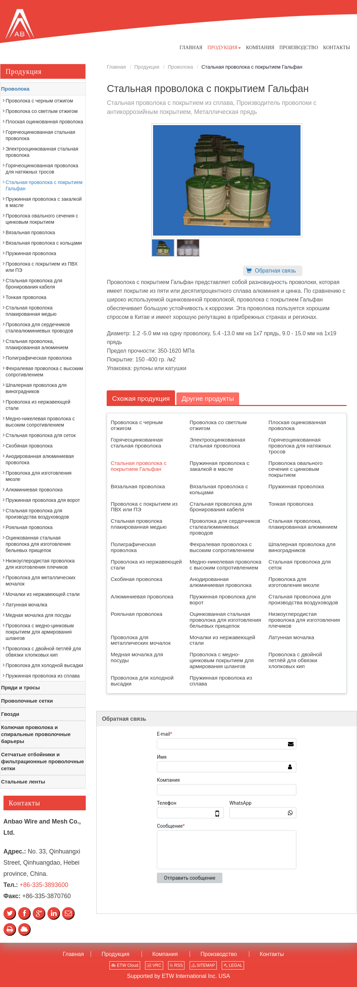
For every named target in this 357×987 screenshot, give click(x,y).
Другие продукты (208, 398)
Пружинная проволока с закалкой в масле (219, 466)
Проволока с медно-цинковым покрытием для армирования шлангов (222, 660)
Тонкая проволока (290, 504)
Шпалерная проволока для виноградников (301, 547)
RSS (176, 965)
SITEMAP (203, 965)
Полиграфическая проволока (133, 547)
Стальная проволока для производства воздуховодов (303, 599)
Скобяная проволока (136, 579)
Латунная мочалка (291, 637)
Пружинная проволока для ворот (223, 599)
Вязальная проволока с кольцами (219, 489)
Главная (116, 67)
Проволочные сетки (27, 701)
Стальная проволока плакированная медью (138, 524)
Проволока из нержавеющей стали (146, 565)
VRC (154, 965)
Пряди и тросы (20, 687)
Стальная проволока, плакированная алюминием (302, 524)
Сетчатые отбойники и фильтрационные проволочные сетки (42, 761)
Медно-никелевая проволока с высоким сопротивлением (225, 565)
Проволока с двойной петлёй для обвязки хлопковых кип (295, 660)
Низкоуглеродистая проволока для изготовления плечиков (304, 620)
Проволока (180, 67)
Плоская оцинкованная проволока (297, 425)
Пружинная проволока (296, 486)
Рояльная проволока (136, 614)
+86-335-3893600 (44, 884)
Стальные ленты (23, 782)
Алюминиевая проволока (142, 596)
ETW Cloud (124, 965)
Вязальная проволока (138, 486)
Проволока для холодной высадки (142, 681)
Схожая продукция (141, 398)
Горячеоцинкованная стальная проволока (137, 443)
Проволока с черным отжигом (136, 425)
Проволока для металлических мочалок (140, 640)
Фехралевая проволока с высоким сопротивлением (222, 547)
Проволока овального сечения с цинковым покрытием (295, 469)
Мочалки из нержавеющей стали (223, 640)
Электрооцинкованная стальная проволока (217, 443)
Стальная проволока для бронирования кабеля (221, 507)
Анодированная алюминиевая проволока (221, 582)
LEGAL (232, 965)
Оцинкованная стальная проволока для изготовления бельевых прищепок (225, 620)
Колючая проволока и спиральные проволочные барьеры (36, 734)
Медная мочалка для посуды (137, 657)
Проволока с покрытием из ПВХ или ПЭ (144, 507)
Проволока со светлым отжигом (218, 425)
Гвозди (10, 714)
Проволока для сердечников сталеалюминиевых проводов (225, 527)
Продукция (146, 67)
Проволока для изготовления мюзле (293, 582)
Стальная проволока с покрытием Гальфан (138, 466)
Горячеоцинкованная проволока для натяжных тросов (299, 445)
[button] (224, 47)
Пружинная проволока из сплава (221, 681)
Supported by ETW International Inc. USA (178, 976)
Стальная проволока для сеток (299, 565)
